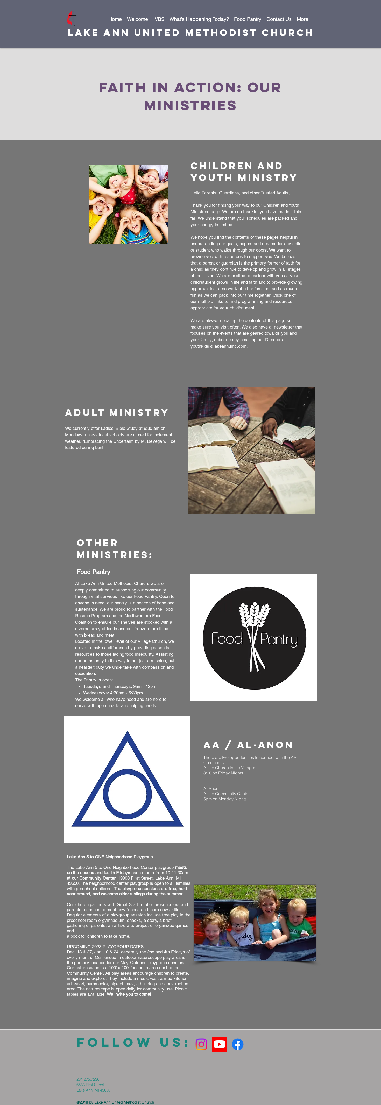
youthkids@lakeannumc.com (218, 346)
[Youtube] (219, 1044)
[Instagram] (201, 1044)
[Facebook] (237, 1044)
